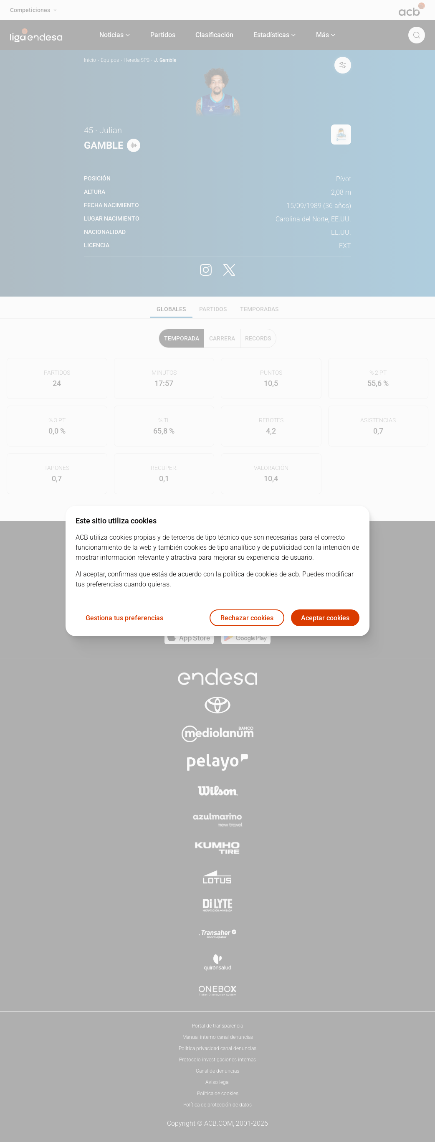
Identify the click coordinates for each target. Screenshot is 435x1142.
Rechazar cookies (246, 618)
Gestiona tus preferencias (124, 618)
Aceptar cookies (325, 618)
